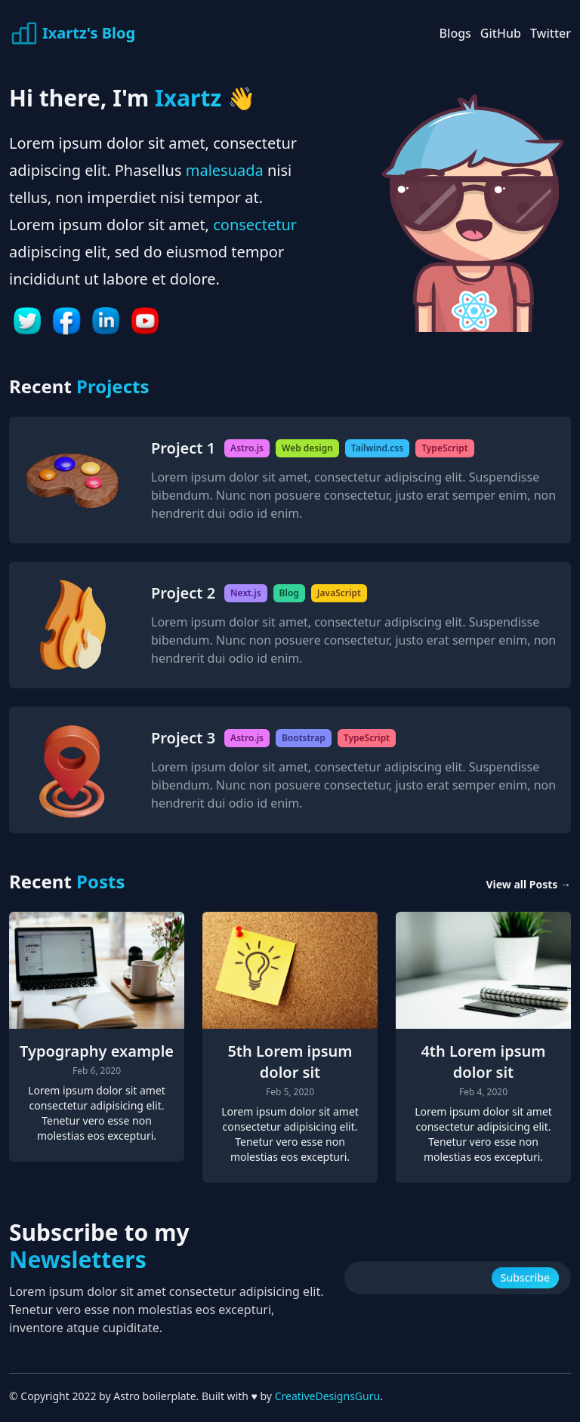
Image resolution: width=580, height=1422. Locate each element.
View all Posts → (528, 884)
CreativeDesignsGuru (327, 1396)
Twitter (550, 33)
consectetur (255, 224)
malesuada (225, 170)
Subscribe (525, 1277)
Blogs (455, 33)
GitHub (500, 33)
